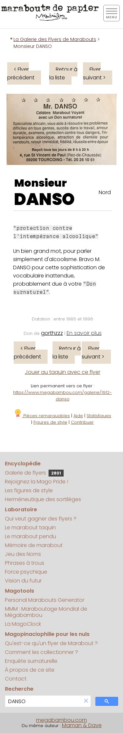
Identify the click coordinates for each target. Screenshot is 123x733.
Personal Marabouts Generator (44, 600)
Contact (16, 678)
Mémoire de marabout (34, 545)
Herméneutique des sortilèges (43, 499)
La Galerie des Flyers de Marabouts (54, 39)
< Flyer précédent (20, 73)
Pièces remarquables (42, 416)
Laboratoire (21, 509)
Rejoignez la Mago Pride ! (36, 481)
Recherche (19, 689)
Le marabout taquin (30, 527)
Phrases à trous (24, 563)
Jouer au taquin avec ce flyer (62, 372)
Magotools (19, 591)
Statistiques (99, 416)
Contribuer (82, 422)
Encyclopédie (23, 463)
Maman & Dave (82, 725)
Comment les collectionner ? (41, 652)
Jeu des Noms (23, 554)
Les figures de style (29, 490)
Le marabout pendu (30, 536)
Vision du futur (23, 580)
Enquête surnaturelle (31, 661)
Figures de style (50, 422)
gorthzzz (52, 333)
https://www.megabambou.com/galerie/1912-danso (62, 395)
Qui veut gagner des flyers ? (40, 518)
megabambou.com (61, 720)
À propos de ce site (29, 670)
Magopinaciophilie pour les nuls (47, 634)
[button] (86, 701)
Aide (78, 416)
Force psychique (26, 572)
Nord (105, 192)
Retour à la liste (63, 73)
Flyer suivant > (94, 73)
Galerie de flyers (34, 473)
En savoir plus (84, 333)
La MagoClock (23, 624)
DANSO (44, 199)
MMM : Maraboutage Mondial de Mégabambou (46, 612)
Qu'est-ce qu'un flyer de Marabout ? (51, 643)
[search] (43, 701)
